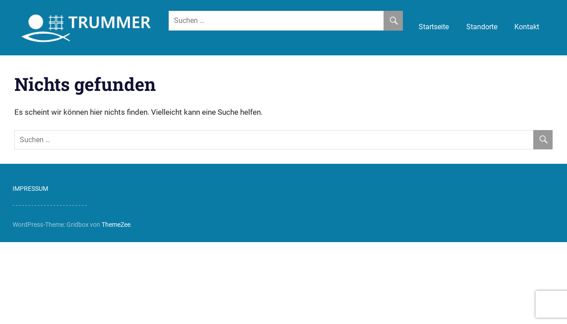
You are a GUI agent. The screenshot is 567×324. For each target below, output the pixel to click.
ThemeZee (116, 224)
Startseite (434, 26)
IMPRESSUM (30, 188)
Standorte (481, 26)
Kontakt (526, 26)
